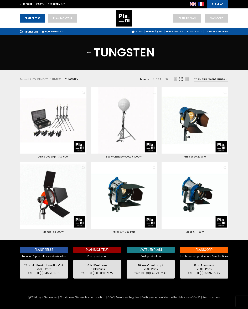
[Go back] (89, 52)
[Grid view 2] (175, 79)
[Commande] (211, 79)
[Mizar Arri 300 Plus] (124, 195)
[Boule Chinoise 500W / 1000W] (124, 120)
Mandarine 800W (52, 231)
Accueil (24, 79)
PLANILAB (217, 4)
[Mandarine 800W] (53, 195)
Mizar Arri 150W (195, 231)
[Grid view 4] (187, 79)
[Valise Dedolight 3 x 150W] (53, 120)
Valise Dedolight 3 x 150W (53, 156)
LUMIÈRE (56, 79)
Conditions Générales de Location (82, 297)
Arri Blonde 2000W (195, 156)
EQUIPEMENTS (40, 79)
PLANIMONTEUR (62, 18)
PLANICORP (216, 18)
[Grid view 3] (181, 79)
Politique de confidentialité (159, 297)
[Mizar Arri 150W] (195, 195)
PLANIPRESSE (32, 18)
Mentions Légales (127, 297)
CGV (110, 297)
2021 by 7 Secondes (42, 297)
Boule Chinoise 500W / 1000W (124, 156)
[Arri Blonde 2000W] (195, 120)
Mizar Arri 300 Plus (124, 231)
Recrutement (212, 297)
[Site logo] (124, 18)
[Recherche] (29, 31)
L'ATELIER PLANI (187, 18)
